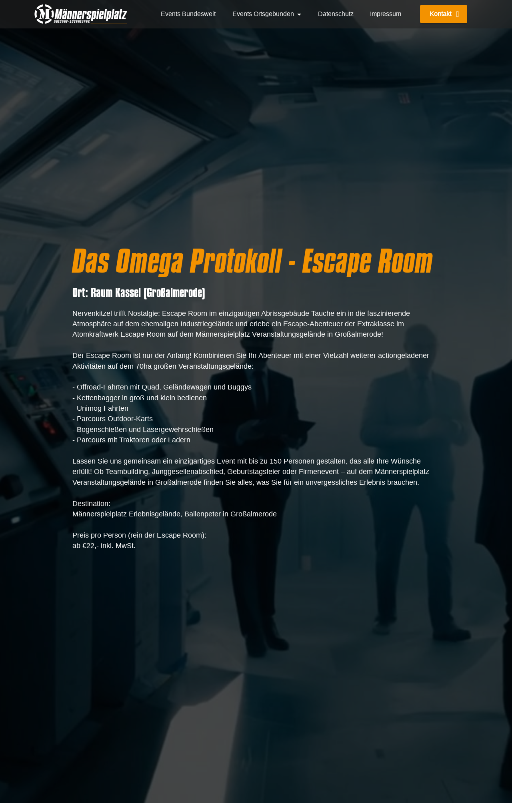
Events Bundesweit (188, 13)
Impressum (385, 13)
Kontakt (443, 14)
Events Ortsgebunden (263, 13)
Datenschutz (336, 13)
